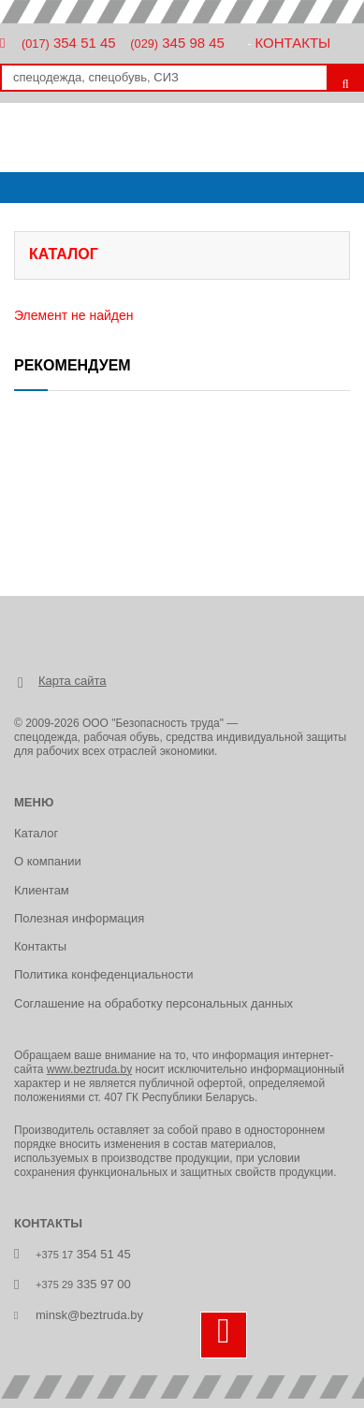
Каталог (36, 833)
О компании (47, 861)
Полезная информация (79, 918)
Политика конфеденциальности (103, 974)
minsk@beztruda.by (89, 1315)
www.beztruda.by (89, 1069)
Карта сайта (72, 681)
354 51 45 (69, 43)
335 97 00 (83, 1284)
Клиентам (41, 890)
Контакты (292, 43)
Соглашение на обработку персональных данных (153, 1003)
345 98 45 (177, 43)
